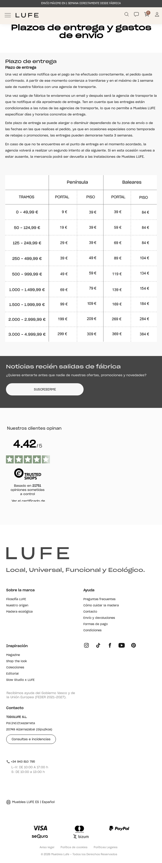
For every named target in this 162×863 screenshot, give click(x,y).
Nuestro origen (17, 605)
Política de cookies (74, 847)
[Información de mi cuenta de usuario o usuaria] (157, 15)
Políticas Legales (105, 847)
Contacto (90, 611)
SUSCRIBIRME (45, 389)
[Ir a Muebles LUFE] (27, 15)
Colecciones (15, 667)
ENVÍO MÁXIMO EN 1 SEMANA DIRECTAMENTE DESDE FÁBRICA (81, 3)
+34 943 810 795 (20, 761)
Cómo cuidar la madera (101, 605)
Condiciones (92, 630)
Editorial (12, 673)
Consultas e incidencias (31, 739)
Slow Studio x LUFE (20, 680)
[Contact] (136, 14)
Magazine (13, 655)
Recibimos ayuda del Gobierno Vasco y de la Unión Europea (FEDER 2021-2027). (40, 695)
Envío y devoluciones (99, 618)
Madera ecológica (19, 611)
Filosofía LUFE (16, 599)
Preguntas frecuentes (99, 599)
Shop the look (16, 661)
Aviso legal (47, 847)
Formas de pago (95, 624)
